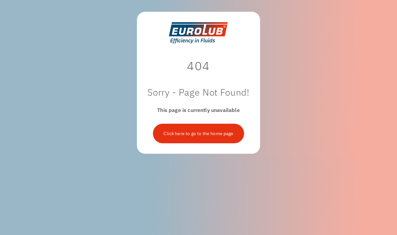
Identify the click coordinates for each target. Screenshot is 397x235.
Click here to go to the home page (198, 133)
